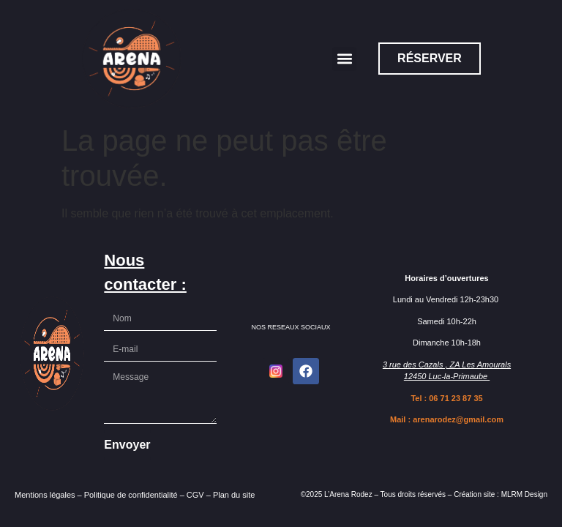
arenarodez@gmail (448, 419)
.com (493, 419)
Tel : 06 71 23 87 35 (446, 398)
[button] (344, 59)
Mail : (401, 419)
